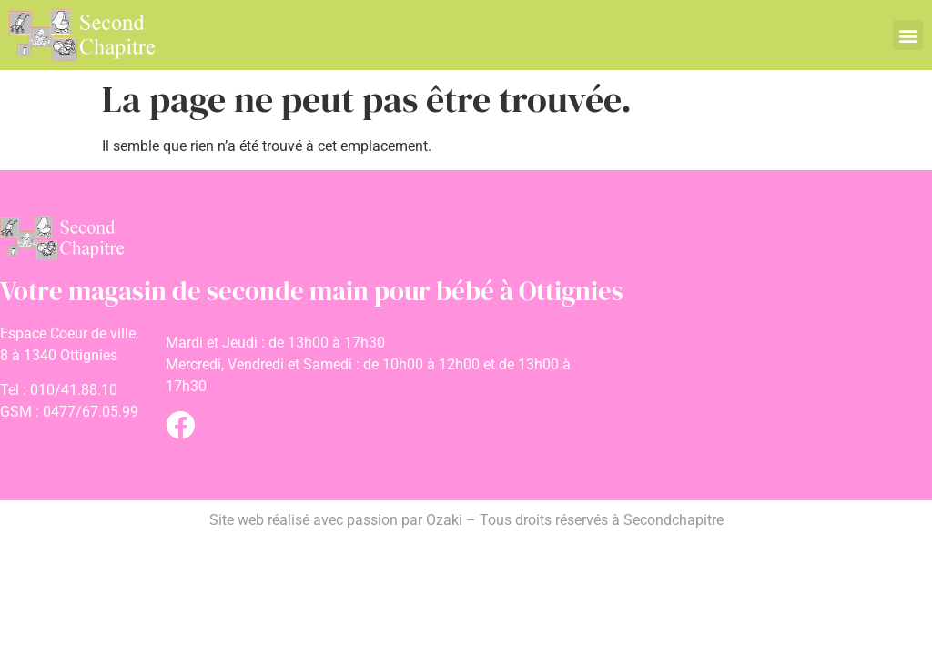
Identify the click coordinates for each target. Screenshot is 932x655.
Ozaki (444, 520)
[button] (908, 35)
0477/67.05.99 (90, 411)
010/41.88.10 (73, 389)
